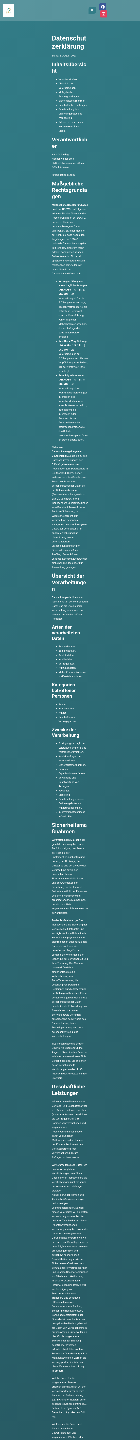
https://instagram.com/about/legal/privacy (90, 1064)
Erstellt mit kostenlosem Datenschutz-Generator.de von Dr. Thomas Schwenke (43, 1196)
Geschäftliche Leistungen (21, 82)
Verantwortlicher (16, 64)
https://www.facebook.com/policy (116, 1085)
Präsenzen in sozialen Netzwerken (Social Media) (34, 90)
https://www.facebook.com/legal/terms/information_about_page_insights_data (90, 1141)
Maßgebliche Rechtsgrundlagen (24, 73)
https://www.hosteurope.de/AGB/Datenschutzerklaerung (96, 895)
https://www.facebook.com (116, 1149)
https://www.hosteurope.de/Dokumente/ (64, 900)
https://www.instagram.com (22, 1064)
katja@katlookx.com (11, 128)
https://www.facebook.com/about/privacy (56, 1154)
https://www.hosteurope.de (22, 895)
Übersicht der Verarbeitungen (23, 69)
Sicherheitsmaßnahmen (20, 77)
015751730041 (65, 1260)
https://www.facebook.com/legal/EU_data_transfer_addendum (101, 1158)
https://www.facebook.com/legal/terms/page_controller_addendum (45, 1120)
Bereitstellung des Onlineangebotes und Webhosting (36, 86)
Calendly (19, 1269)
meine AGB (63, 1297)
